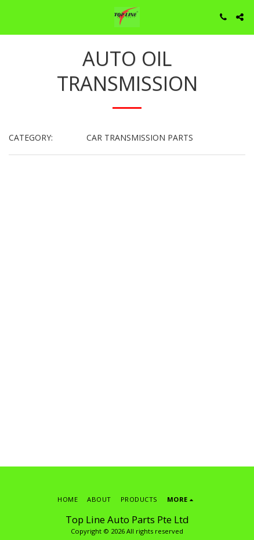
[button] (13, 16)
